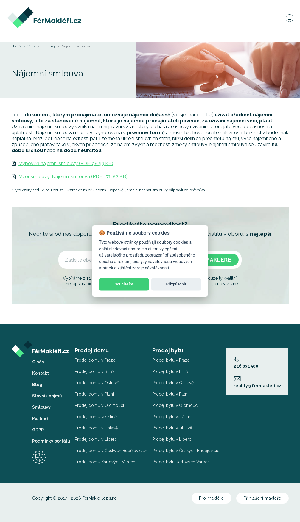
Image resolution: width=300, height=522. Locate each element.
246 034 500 (246, 362)
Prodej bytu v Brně (170, 371)
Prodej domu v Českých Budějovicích (111, 450)
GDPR (38, 430)
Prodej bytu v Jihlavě (172, 428)
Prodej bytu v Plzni (170, 394)
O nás (38, 362)
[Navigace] (289, 19)
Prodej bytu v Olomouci (175, 405)
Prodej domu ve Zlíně (96, 417)
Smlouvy (48, 46)
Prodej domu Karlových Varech (105, 462)
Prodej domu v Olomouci (99, 405)
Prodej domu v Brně (94, 371)
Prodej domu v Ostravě (97, 383)
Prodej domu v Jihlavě (96, 428)
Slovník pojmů (47, 396)
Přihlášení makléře (262, 498)
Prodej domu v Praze (95, 360)
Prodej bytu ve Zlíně (171, 417)
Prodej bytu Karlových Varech (181, 462)
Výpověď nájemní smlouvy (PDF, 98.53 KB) (62, 163)
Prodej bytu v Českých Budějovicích (187, 450)
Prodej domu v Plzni (94, 394)
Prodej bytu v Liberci (172, 439)
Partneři (40, 418)
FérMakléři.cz (24, 46)
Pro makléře (211, 498)
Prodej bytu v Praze (171, 360)
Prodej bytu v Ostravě (173, 383)
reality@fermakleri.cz (257, 382)
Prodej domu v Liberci (96, 439)
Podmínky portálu (51, 441)
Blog (37, 384)
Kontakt (40, 373)
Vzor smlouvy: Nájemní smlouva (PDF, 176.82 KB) (70, 176)
